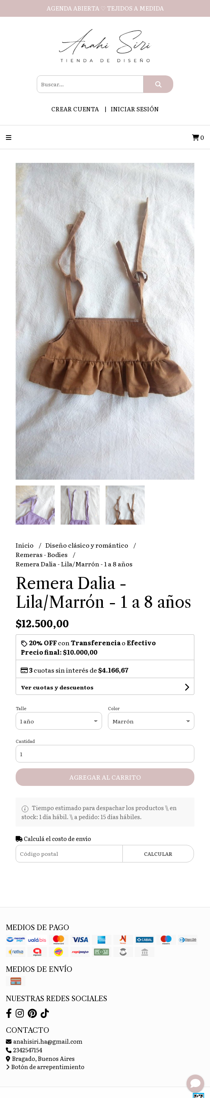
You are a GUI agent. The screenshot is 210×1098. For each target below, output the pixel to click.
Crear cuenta (75, 108)
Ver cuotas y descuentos (57, 687)
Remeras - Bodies (42, 554)
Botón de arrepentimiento (45, 1066)
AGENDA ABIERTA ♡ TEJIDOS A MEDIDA (105, 8)
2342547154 (24, 1050)
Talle (21, 708)
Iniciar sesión (135, 108)
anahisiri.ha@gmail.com (44, 1041)
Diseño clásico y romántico (87, 545)
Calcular (158, 853)
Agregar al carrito (105, 777)
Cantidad (25, 741)
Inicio (25, 545)
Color (114, 708)
